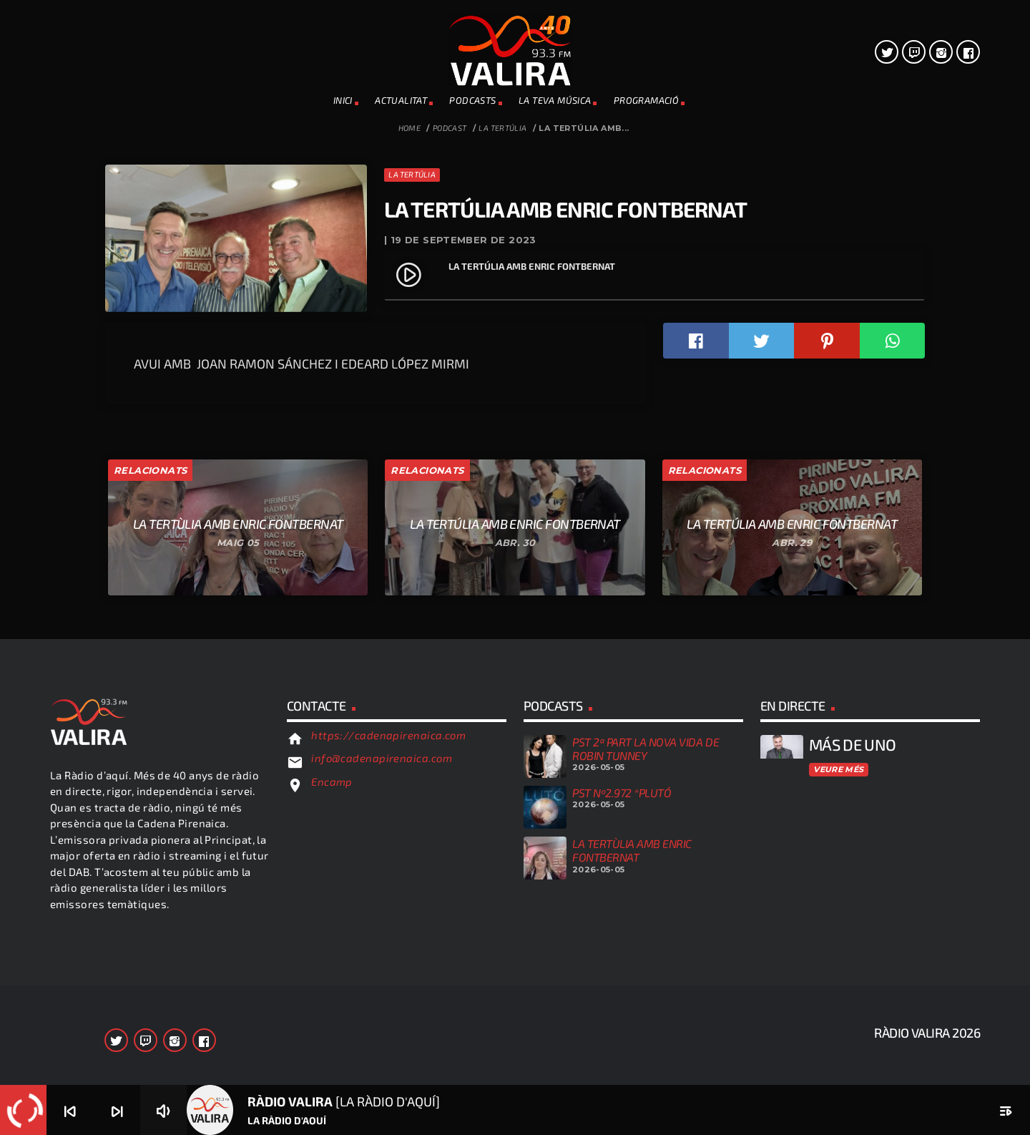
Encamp (332, 1037)
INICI (343, 100)
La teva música (555, 100)
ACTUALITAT (401, 100)
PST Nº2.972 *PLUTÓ (621, 1049)
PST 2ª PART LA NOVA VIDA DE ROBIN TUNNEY (645, 1004)
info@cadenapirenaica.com (381, 1014)
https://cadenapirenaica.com (388, 991)
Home (409, 128)
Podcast (450, 128)
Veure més (838, 1025)
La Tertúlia (502, 128)
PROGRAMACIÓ (646, 100)
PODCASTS (472, 100)
